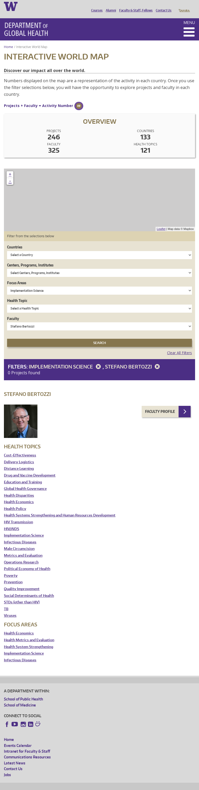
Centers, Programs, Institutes (30, 258)
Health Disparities (19, 488)
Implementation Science (66, 359)
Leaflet (161, 221)
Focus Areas (16, 275)
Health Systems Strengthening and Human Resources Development (59, 508)
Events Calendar (18, 738)
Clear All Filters (179, 345)
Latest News (14, 755)
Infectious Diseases (20, 535)
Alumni (109, 6)
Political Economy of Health (27, 561)
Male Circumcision (19, 541)
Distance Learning (19, 461)
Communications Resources (27, 749)
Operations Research (21, 555)
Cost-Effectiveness (20, 448)
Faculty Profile (160, 404)
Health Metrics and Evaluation (29, 633)
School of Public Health (23, 692)
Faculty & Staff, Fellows (134, 6)
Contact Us (162, 6)
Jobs (7, 767)
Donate (184, 6)
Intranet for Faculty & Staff (27, 744)
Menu (189, 15)
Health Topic (17, 293)
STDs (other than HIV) (22, 595)
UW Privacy (73, 785)
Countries (14, 239)
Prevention (13, 575)
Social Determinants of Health (29, 588)
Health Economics (19, 495)
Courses (95, 6)
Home (8, 39)
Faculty (13, 311)
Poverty (11, 568)
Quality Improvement (22, 582)
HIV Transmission (18, 515)
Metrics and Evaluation (23, 548)
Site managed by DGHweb (125, 785)
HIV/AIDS (11, 522)
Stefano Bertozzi (133, 359)
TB (6, 602)
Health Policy (15, 501)
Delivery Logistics (19, 455)
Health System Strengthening (28, 639)
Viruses (10, 608)
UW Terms (94, 785)
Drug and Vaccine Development (30, 468)
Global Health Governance (25, 481)
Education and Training (23, 475)
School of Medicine (20, 698)
